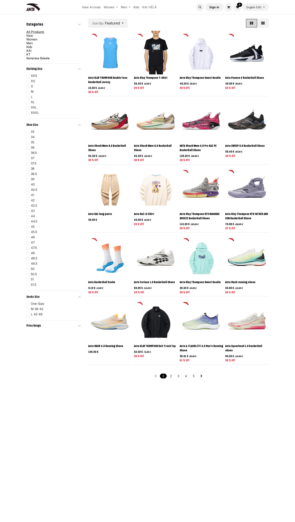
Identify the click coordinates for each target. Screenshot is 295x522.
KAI (29, 50)
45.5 (34, 231)
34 (33, 136)
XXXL (35, 112)
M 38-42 (37, 308)
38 (32, 168)
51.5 (33, 284)
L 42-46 (37, 314)
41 (32, 194)
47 (33, 242)
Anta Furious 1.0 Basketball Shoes (154, 282)
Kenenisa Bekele (38, 58)
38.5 (34, 173)
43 (33, 210)
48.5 (34, 258)
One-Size (37, 303)
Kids (29, 46)
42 (33, 200)
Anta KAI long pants (100, 214)
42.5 (34, 205)
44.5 (34, 221)
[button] (200, 7)
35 (32, 142)
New (29, 35)
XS (33, 81)
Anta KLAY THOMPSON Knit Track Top (155, 346)
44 (33, 216)
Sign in (214, 7)
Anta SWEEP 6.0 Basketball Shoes (245, 145)
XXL (34, 107)
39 (32, 179)
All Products (35, 32)
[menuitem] (91, 7)
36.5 (34, 152)
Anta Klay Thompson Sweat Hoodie (200, 77)
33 (32, 131)
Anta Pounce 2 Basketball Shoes (244, 77)
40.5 (34, 189)
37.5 (33, 163)
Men (29, 43)
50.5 (34, 274)
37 (32, 158)
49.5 (34, 263)
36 (32, 147)
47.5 (34, 247)
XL (33, 102)
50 (32, 268)
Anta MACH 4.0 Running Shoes (105, 346)
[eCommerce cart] (228, 7)
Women (31, 39)
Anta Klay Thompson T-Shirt (150, 77)
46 (33, 237)
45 (33, 226)
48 (33, 253)
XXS (34, 75)
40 (33, 184)
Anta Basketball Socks (101, 282)
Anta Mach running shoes (240, 282)
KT (28, 54)
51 (32, 279)
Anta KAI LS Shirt (144, 214)
